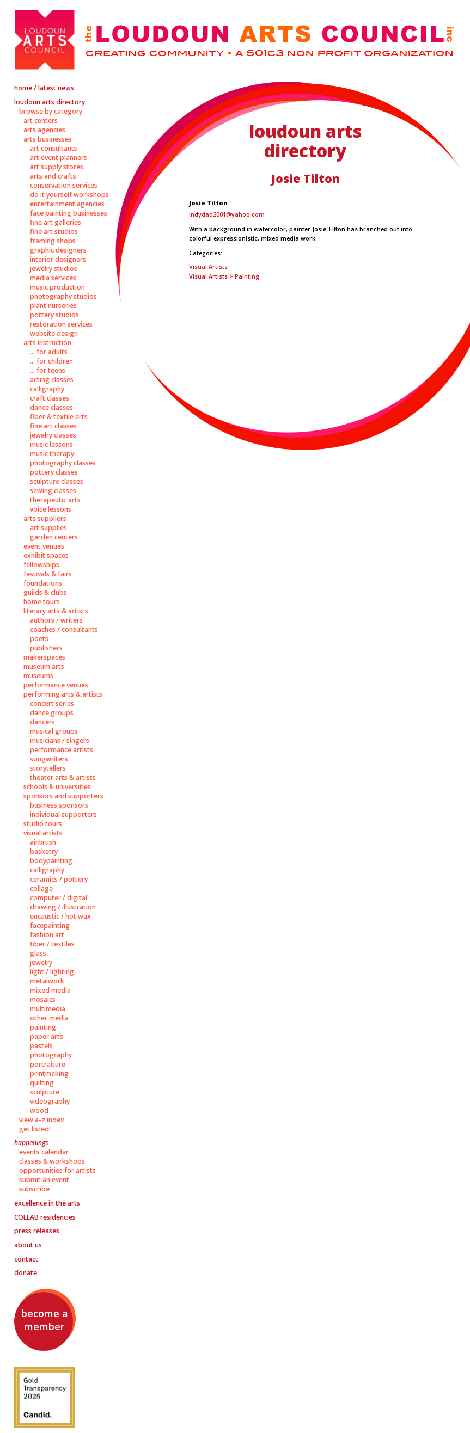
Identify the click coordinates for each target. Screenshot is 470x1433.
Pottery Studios (54, 314)
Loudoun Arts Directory (49, 102)
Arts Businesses (47, 139)
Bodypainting (51, 860)
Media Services (53, 277)
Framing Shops (53, 240)
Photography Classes (63, 463)
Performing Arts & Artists (62, 694)
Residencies (45, 1217)
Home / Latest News (44, 88)
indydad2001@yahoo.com (227, 214)
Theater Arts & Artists (63, 777)
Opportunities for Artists (57, 1170)
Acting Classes (52, 379)
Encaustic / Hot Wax (60, 916)
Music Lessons (51, 444)
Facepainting (50, 925)
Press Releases (36, 1230)
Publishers (46, 648)
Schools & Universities (57, 786)
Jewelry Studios (53, 268)
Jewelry (41, 962)
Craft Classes (49, 398)
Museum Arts (43, 666)
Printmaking (49, 1073)
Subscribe (34, 1189)
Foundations (42, 583)
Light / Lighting (52, 971)
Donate (25, 1272)
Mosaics (43, 999)
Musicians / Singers (59, 740)
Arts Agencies (44, 129)
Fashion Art (47, 934)
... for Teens (47, 370)
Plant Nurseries (53, 305)
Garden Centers (54, 537)
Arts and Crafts (53, 176)
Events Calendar (44, 1152)
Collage (41, 888)
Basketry (44, 851)
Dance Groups (52, 712)
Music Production (57, 287)
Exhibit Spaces (46, 555)
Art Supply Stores (56, 166)
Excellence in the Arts (47, 1203)
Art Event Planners (58, 157)
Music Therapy (52, 453)
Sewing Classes (53, 490)
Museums (38, 675)
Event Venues (43, 546)
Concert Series (52, 703)
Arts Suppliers (44, 518)
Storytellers (48, 768)
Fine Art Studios (54, 231)
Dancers (42, 722)
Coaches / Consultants (64, 629)
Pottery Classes (54, 472)
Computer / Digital (58, 897)
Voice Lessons (50, 509)
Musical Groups (54, 731)
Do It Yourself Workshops (69, 194)
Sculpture (44, 1092)
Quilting (42, 1082)
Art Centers (40, 120)
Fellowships (41, 564)
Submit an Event (44, 1179)
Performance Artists (61, 749)
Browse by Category (50, 111)
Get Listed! (35, 1129)
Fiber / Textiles (52, 944)
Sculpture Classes (56, 481)
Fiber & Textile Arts (59, 416)
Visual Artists (43, 833)
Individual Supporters (63, 814)
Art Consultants (53, 148)
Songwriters (49, 759)
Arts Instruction (47, 342)
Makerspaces (44, 657)
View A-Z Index (41, 1119)
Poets (39, 638)
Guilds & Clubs (45, 592)
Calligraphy (47, 388)
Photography (51, 1055)
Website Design (54, 333)
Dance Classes (51, 407)
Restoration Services (61, 324)
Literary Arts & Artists (55, 611)
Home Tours (41, 601)
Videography (50, 1101)
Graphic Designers (58, 250)
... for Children (51, 361)
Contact (26, 1259)
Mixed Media (50, 990)
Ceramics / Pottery (59, 879)
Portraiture (47, 1064)
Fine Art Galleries (55, 222)
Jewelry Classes (53, 435)
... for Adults (49, 351)
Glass (38, 953)
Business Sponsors (59, 805)
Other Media (49, 1018)
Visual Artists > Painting (224, 276)
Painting (43, 1027)
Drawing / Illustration (63, 907)
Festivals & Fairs (47, 574)
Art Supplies (48, 527)
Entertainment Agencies (67, 203)
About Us (28, 1245)
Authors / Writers (56, 620)
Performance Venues (55, 685)
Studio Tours (42, 823)
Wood (39, 1110)
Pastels (41, 1045)
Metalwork (47, 981)
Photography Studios (63, 296)
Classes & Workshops (52, 1161)
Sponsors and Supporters (63, 796)
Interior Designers (58, 259)
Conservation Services (63, 185)
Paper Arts (46, 1036)
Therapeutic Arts (55, 500)
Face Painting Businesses (68, 213)
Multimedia (47, 1008)
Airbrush (43, 842)
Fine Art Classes (53, 425)
